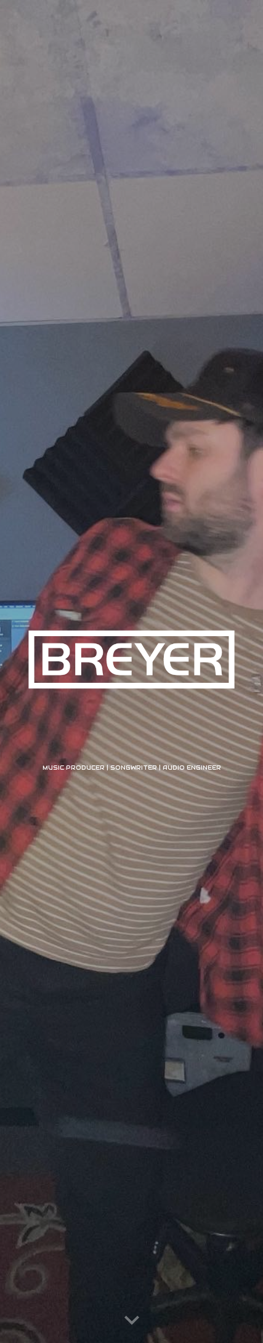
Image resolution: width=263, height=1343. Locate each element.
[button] (132, 1321)
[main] (131, 767)
